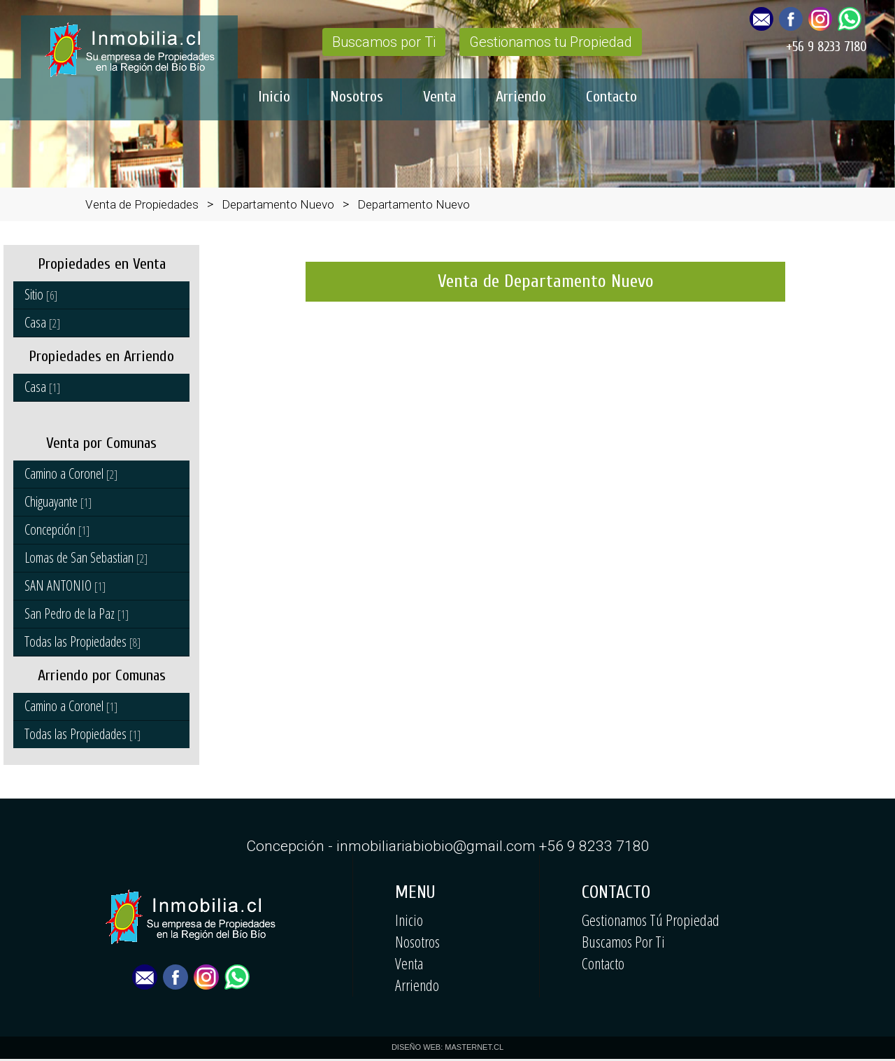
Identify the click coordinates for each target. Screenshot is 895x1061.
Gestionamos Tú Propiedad (650, 919)
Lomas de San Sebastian (86, 557)
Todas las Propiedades (82, 641)
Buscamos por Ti (384, 42)
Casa (42, 322)
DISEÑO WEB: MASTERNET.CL (447, 1047)
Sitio (40, 294)
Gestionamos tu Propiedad (550, 42)
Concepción (57, 529)
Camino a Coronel (70, 473)
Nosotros (356, 96)
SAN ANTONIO (65, 585)
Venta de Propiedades (142, 204)
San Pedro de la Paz (76, 613)
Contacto (611, 96)
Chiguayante (58, 501)
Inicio (274, 96)
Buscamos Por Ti (623, 941)
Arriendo (521, 96)
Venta (439, 96)
